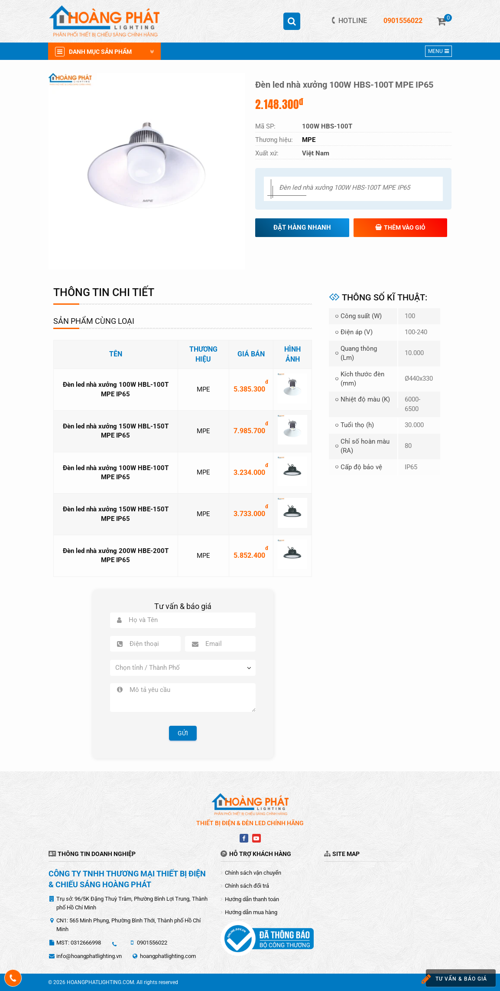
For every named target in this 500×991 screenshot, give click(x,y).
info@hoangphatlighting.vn (89, 956)
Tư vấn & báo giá (453, 979)
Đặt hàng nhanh (302, 227)
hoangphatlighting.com (168, 956)
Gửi (183, 733)
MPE (203, 389)
